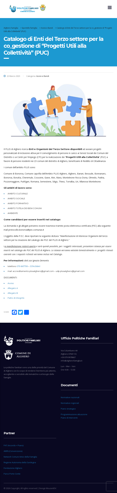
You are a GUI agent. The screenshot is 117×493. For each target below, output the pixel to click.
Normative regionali (70, 403)
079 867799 (22, 266)
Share (6, 312)
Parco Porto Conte (12, 473)
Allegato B (13, 293)
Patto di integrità (16, 298)
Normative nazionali (70, 397)
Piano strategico (68, 408)
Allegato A (13, 288)
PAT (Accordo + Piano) (13, 445)
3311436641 (35, 266)
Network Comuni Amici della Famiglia (20, 456)
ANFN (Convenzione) (13, 451)
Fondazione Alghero (13, 468)
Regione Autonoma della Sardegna (20, 462)
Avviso (11, 283)
